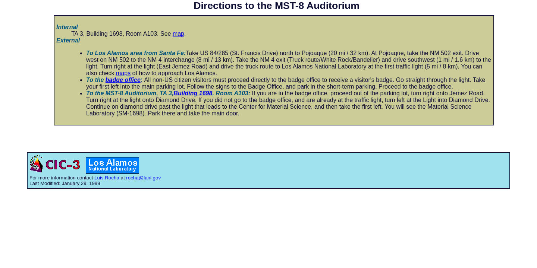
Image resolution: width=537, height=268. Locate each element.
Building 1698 (192, 93)
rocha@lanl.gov (143, 178)
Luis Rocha (106, 178)
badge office (123, 80)
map (178, 34)
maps (123, 73)
